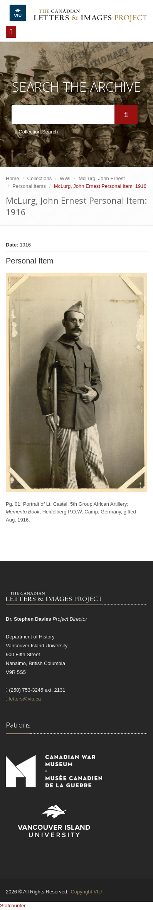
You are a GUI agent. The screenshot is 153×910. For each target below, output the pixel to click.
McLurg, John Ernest (102, 178)
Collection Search (36, 132)
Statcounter (13, 905)
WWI (65, 178)
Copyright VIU (86, 892)
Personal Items (29, 186)
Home (12, 178)
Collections (39, 178)
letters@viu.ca (25, 699)
